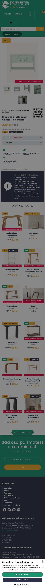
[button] (22, 584)
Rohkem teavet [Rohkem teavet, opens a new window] (34, 570)
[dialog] (22, 294)
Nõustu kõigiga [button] (22, 574)
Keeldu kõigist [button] (22, 580)
